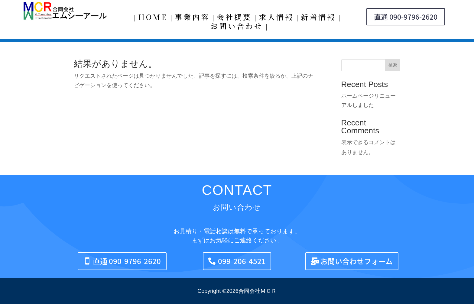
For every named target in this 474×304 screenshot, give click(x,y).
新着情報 (318, 18)
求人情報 (276, 18)
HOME (153, 18)
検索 (392, 65)
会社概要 (234, 18)
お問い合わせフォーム (356, 261)
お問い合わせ (236, 27)
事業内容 (192, 18)
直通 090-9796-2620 (405, 16)
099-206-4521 (242, 261)
